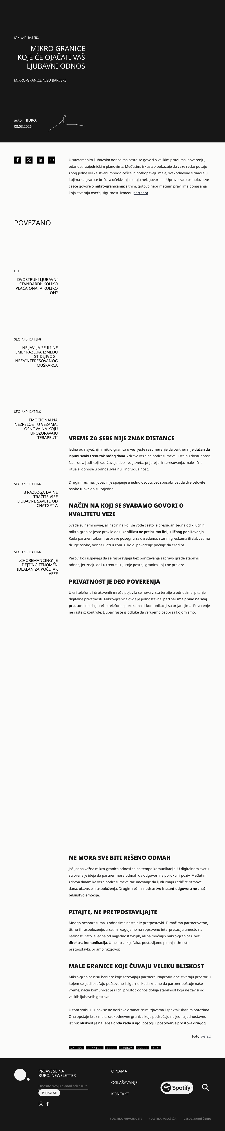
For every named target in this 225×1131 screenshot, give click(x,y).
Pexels (206, 1036)
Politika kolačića (162, 1118)
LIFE (18, 271)
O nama (119, 1071)
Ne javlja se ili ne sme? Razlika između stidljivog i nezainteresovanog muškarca (36, 356)
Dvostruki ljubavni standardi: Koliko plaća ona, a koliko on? (37, 286)
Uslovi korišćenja (197, 1118)
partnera (140, 192)
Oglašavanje (124, 1082)
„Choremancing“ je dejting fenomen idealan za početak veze (37, 567)
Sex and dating (26, 38)
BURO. (31, 120)
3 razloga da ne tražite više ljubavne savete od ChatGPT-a (37, 499)
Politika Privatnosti (126, 1118)
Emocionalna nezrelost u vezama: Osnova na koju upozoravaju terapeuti (36, 428)
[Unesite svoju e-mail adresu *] (63, 1086)
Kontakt (120, 1093)
